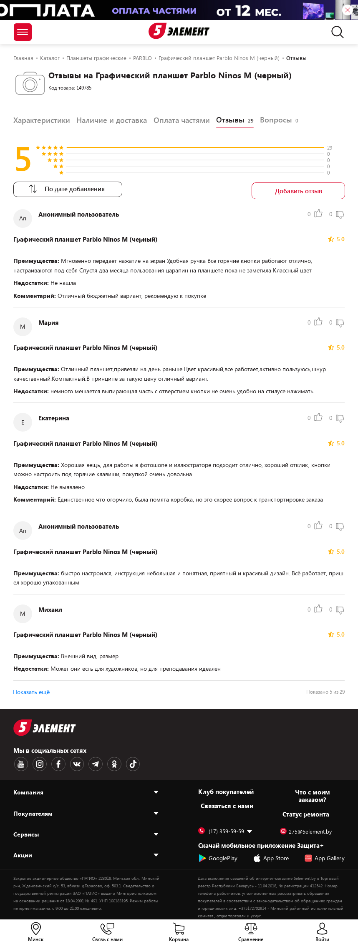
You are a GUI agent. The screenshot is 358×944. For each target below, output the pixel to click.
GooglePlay (217, 856)
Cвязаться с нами (227, 804)
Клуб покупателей (226, 790)
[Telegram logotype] (90, 763)
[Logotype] (179, 30)
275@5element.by (306, 830)
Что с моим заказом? (312, 794)
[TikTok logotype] (125, 763)
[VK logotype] (73, 763)
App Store (271, 856)
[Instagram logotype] (38, 763)
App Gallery (324, 856)
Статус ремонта (305, 812)
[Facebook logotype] (55, 763)
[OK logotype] (108, 763)
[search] (335, 32)
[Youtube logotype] (20, 763)
